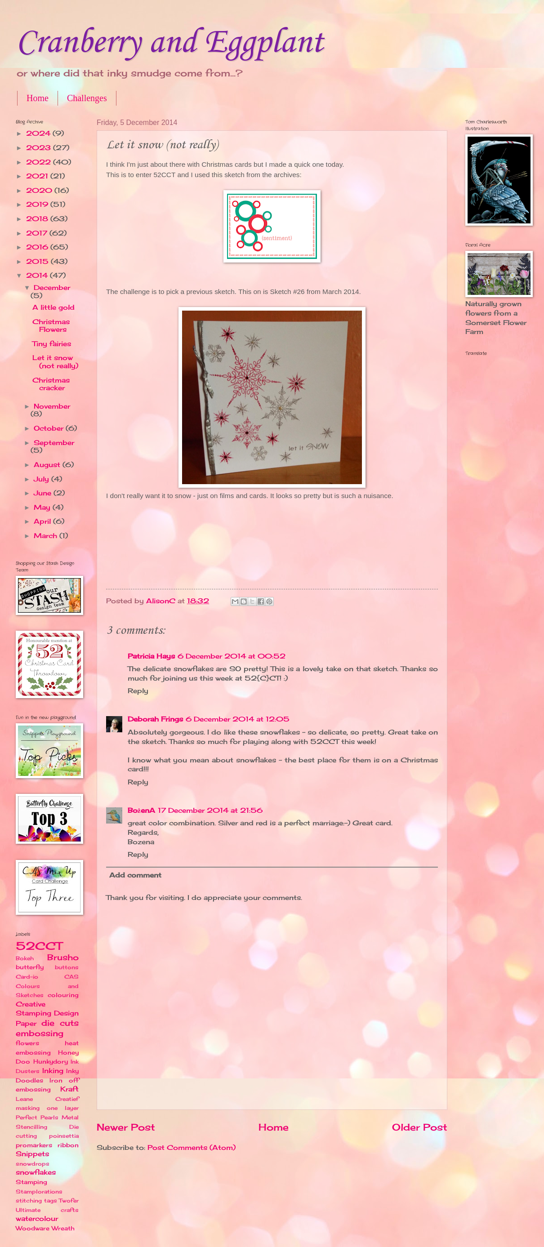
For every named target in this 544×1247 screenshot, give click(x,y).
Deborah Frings (155, 719)
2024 (39, 133)
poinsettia (64, 1135)
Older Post (419, 1127)
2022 (39, 162)
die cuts (60, 1023)
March (46, 536)
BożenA (141, 810)
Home (38, 98)
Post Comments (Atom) (191, 1148)
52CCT (39, 946)
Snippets (32, 1154)
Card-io (27, 976)
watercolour (37, 1219)
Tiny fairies (51, 344)
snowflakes (36, 1172)
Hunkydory (50, 1061)
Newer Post (126, 1127)
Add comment (135, 875)
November (52, 406)
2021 (38, 176)
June (44, 493)
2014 (38, 276)
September (54, 443)
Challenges (87, 98)
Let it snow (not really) (55, 362)
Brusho (63, 957)
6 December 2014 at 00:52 (231, 656)
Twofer (69, 1200)
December (52, 288)
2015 (38, 262)
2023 (39, 148)
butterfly (30, 967)
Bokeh (25, 958)
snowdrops (32, 1163)
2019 (38, 204)
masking (28, 1107)
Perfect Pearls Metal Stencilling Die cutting (47, 1126)
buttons (67, 967)
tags (50, 1200)
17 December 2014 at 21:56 (210, 810)
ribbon (68, 1145)
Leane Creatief (47, 1099)
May (43, 507)
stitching (29, 1200)
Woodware (32, 1228)
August (48, 465)
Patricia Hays (151, 656)
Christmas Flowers (51, 326)
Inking (52, 1071)
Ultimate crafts (47, 1210)
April (43, 521)
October (50, 428)
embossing (39, 1033)
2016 (38, 247)
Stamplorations (39, 1191)
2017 (37, 233)
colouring (63, 994)
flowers (27, 1043)
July (42, 479)
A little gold (53, 307)
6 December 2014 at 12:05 (238, 719)
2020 (40, 191)
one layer (63, 1107)
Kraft (69, 1089)
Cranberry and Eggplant (169, 42)
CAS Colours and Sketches (47, 985)
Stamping (31, 1181)
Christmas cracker (51, 384)
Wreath (63, 1228)
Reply (138, 691)
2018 (38, 219)
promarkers (34, 1145)
